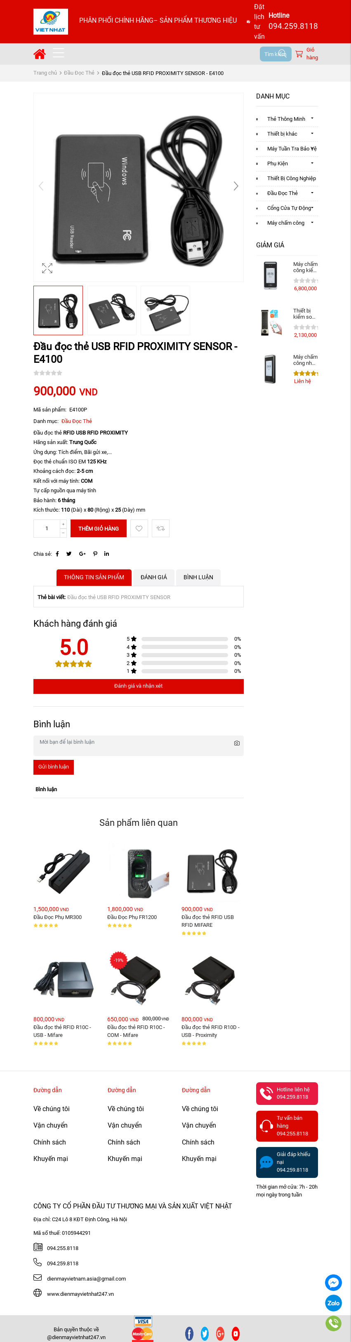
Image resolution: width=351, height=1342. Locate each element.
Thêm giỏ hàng (98, 529)
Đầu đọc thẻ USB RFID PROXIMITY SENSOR (118, 597)
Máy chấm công (285, 223)
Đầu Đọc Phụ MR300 (57, 917)
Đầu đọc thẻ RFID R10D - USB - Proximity (211, 1031)
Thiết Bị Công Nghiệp (291, 178)
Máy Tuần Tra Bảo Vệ (292, 149)
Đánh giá (154, 577)
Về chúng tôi (51, 1109)
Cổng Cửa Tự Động (289, 208)
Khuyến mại (50, 1159)
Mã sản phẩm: (49, 410)
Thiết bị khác (282, 134)
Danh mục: (46, 421)
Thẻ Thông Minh (286, 119)
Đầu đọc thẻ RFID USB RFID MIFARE (208, 921)
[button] (236, 187)
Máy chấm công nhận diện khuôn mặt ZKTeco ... (305, 360)
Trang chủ (45, 73)
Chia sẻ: (42, 554)
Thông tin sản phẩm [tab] (94, 577)
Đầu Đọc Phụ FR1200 (132, 917)
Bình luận (198, 577)
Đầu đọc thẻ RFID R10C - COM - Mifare (136, 1031)
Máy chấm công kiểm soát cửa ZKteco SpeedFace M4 (305, 267)
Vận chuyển (50, 1125)
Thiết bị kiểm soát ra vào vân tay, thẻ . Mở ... (305, 314)
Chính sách (49, 1142)
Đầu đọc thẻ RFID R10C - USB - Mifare (62, 1031)
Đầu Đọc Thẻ (79, 73)
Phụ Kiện (277, 163)
